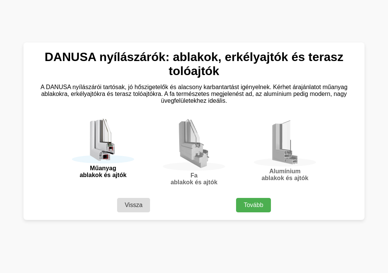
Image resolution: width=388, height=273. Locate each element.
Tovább (253, 205)
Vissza (133, 205)
